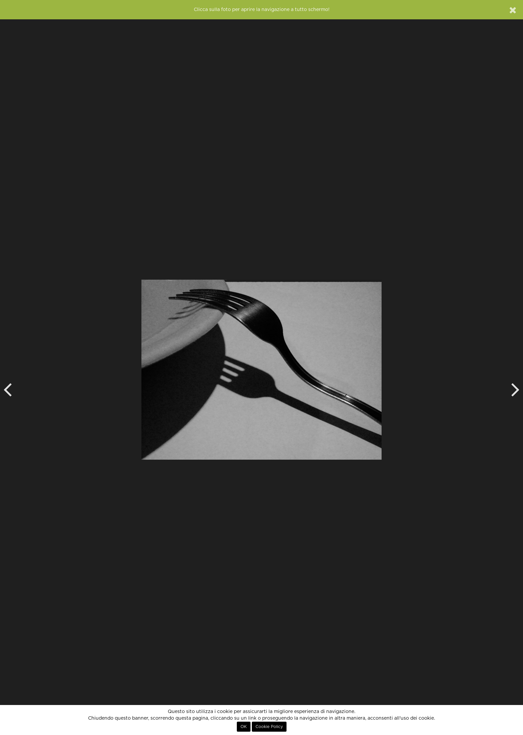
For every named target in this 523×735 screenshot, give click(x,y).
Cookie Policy (269, 727)
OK (243, 727)
